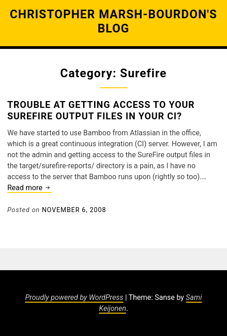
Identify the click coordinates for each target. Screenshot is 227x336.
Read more (29, 188)
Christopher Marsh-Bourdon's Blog (113, 21)
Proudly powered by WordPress (74, 297)
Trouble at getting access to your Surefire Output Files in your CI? (101, 110)
